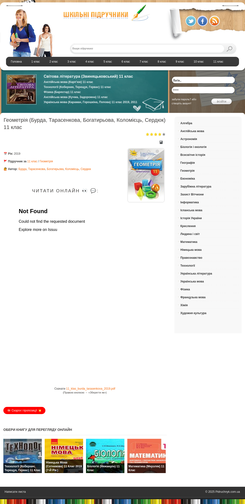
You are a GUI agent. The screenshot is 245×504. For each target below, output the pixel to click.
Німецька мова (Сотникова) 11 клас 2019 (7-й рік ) (64, 466)
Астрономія (188, 139)
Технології (187, 265)
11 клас (32, 161)
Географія (187, 162)
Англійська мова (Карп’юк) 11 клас (68, 82)
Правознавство (191, 257)
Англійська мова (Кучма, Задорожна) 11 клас (76, 97)
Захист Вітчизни (192, 194)
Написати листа (15, 491)
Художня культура (193, 313)
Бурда (22, 169)
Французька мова (193, 297)
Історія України (191, 218)
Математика (188, 242)
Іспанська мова (191, 210)
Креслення (188, 226)
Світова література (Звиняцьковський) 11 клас (88, 76)
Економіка (187, 178)
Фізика (185, 289)
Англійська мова (192, 131)
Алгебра (186, 123)
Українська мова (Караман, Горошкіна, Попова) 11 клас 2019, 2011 (90, 102)
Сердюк (85, 169)
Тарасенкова (36, 169)
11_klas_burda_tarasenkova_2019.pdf (90, 388)
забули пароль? (181, 99)
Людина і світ (190, 234)
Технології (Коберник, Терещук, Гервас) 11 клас (77, 87)
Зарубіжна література (195, 186)
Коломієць (72, 169)
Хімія (184, 305)
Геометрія (46, 161)
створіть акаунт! (181, 103)
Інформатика (189, 202)
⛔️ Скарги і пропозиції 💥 (24, 410)
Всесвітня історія (192, 155)
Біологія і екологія (193, 147)
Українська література (196, 273)
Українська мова (192, 281)
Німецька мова (191, 250)
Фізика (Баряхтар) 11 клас (62, 92)
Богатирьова (55, 169)
